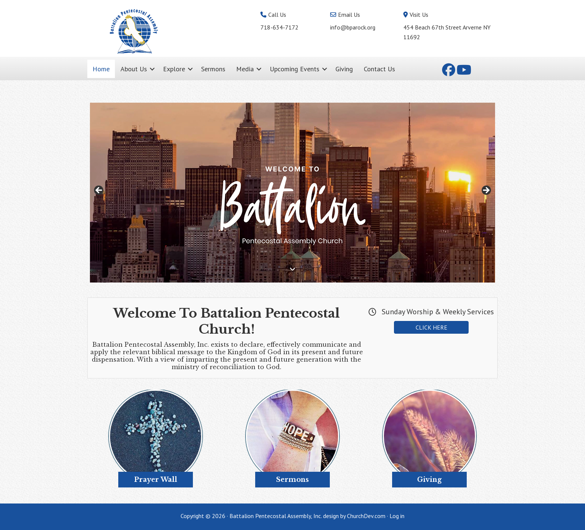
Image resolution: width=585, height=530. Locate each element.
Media (245, 69)
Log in (397, 516)
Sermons (213, 69)
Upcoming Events (294, 69)
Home (101, 69)
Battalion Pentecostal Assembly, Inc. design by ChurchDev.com (307, 516)
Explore (174, 69)
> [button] (485, 190)
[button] (152, 69)
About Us (134, 69)
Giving (344, 69)
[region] (292, 193)
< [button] (99, 190)
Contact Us (379, 69)
